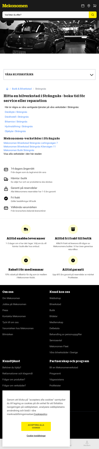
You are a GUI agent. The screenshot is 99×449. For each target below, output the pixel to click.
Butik (52, 310)
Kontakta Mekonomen (14, 316)
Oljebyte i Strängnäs (15, 131)
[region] (36, 418)
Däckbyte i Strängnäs (16, 112)
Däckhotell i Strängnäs (17, 116)
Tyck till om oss (10, 322)
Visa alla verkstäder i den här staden (23, 153)
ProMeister (55, 385)
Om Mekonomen (11, 298)
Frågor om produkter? (13, 379)
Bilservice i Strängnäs (16, 121)
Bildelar (53, 316)
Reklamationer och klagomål (17, 373)
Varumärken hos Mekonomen (18, 328)
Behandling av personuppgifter (66, 334)
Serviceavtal (56, 340)
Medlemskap (56, 322)
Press (5, 310)
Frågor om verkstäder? (14, 385)
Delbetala (55, 328)
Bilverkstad (55, 304)
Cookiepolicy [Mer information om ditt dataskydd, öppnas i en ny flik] (40, 414)
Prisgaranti (55, 373)
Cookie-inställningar (36, 436)
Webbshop (55, 298)
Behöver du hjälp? (11, 367)
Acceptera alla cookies (36, 426)
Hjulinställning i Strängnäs (19, 126)
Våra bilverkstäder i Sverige (64, 352)
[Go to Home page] (15, 5)
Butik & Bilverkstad (22, 88)
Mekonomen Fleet (59, 346)
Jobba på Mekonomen (14, 304)
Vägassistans (57, 379)
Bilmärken (7, 334)
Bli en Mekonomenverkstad (64, 367)
